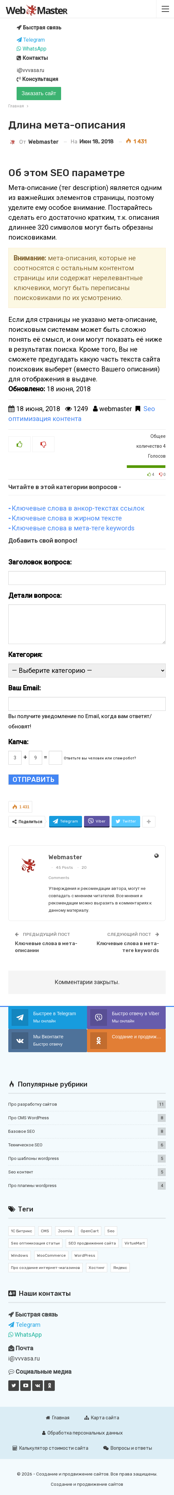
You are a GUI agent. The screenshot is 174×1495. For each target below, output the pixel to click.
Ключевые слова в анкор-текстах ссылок (78, 508)
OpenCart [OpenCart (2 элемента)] (90, 1231)
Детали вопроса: (35, 595)
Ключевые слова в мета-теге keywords (73, 528)
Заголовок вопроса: (40, 562)
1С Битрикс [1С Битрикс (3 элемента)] (21, 1231)
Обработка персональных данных (82, 1433)
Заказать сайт (39, 93)
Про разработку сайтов (32, 1104)
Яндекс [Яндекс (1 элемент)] (120, 1267)
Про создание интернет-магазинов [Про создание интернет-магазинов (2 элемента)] (45, 1267)
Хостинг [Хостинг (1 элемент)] (97, 1267)
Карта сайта (101, 1418)
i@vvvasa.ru (30, 70)
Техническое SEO (25, 1144)
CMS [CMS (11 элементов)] (45, 1231)
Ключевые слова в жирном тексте (67, 518)
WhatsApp (31, 49)
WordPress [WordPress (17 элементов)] (84, 1255)
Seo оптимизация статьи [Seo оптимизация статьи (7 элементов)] (35, 1243)
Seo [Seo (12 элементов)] (111, 1231)
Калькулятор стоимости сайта (50, 1448)
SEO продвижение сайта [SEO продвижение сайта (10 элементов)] (92, 1243)
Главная (57, 1418)
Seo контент (20, 1171)
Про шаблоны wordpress (33, 1158)
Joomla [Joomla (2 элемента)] (65, 1231)
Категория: (25, 655)
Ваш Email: (24, 688)
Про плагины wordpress (32, 1185)
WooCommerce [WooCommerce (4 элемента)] (51, 1255)
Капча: (18, 742)
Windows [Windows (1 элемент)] (19, 1255)
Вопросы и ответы (127, 1448)
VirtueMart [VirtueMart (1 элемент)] (135, 1243)
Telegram (31, 40)
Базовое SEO (21, 1131)
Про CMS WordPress (28, 1117)
